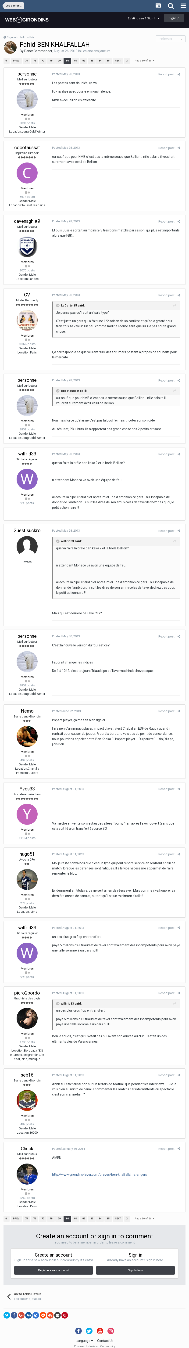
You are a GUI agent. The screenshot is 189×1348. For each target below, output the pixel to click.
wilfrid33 (27, 448)
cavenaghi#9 (27, 221)
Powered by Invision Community (94, 1341)
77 (42, 60)
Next (118, 60)
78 (50, 60)
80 (67, 60)
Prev (16, 60)
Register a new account (53, 1265)
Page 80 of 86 (144, 60)
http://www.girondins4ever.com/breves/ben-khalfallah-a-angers (97, 1169)
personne (27, 74)
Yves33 (27, 783)
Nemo (27, 705)
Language (84, 1335)
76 (34, 60)
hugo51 (27, 848)
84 (99, 60)
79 (58, 60)
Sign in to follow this (20, 37)
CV (27, 295)
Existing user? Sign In (144, 18)
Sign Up (174, 18)
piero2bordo (27, 987)
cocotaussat (27, 147)
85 (108, 60)
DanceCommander (38, 51)
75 (26, 60)
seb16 (27, 1069)
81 (75, 60)
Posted (64, 74)
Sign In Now (135, 1265)
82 (83, 60)
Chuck (27, 1143)
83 (91, 60)
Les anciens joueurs (96, 51)
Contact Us (105, 1335)
